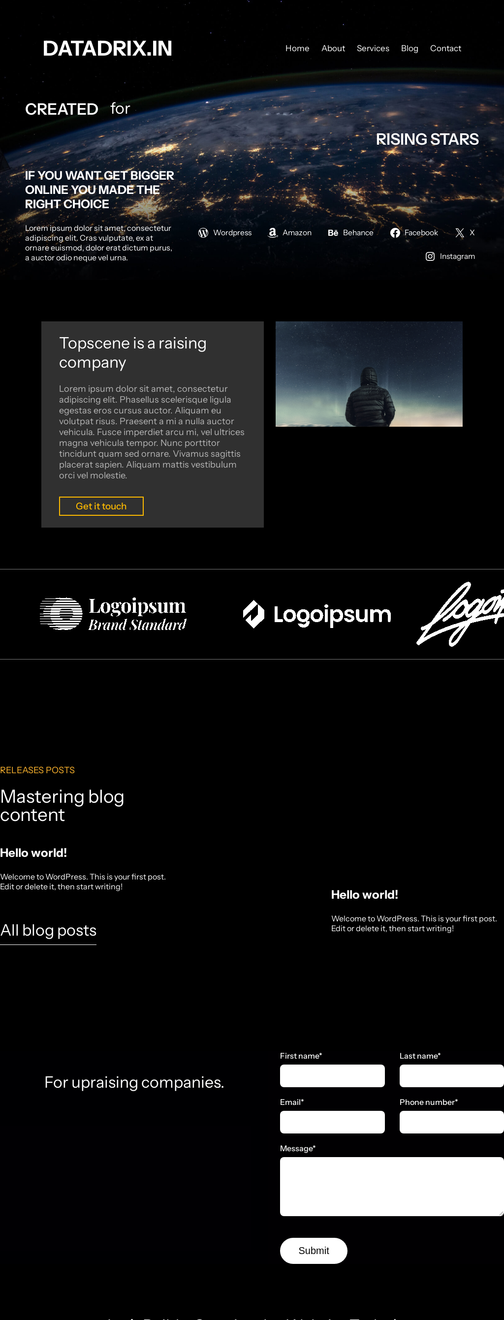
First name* (301, 1056)
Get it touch (101, 506)
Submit (314, 1250)
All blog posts (48, 930)
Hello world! (33, 853)
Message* (298, 1148)
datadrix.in (107, 48)
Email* (292, 1102)
